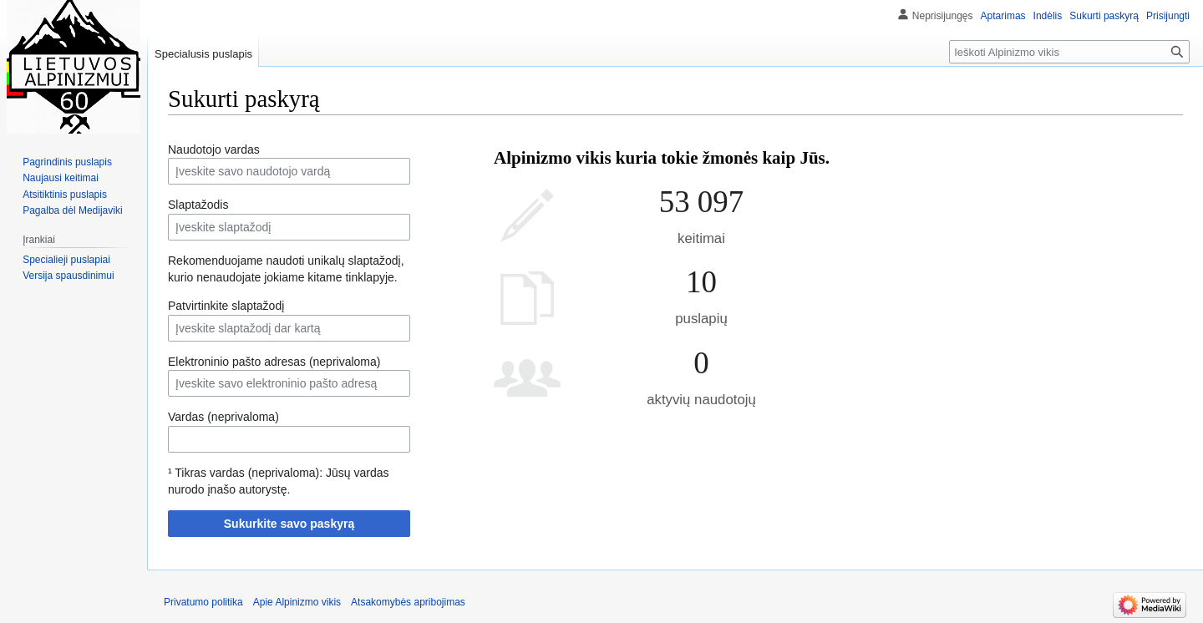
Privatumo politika (203, 602)
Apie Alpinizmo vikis (297, 602)
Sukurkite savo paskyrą (289, 523)
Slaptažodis (198, 204)
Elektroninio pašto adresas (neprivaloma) (274, 361)
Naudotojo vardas (214, 149)
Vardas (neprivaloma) (223, 416)
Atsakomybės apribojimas (408, 602)
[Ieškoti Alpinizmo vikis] (1069, 51)
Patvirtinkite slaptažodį (226, 305)
